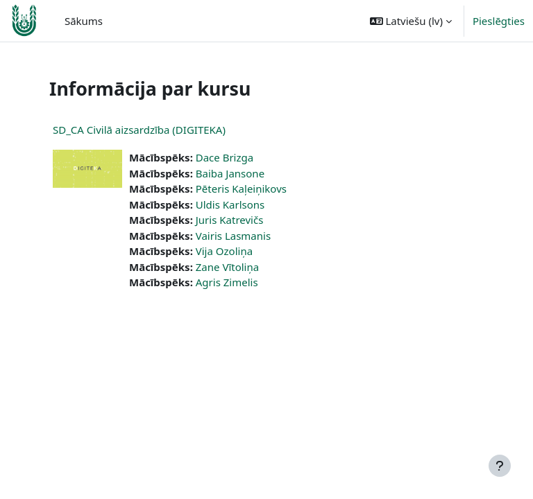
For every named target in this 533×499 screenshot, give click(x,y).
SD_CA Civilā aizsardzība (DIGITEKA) (139, 130)
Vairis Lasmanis (233, 236)
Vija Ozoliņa (224, 251)
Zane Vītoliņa (227, 267)
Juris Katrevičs (230, 220)
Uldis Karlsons (230, 204)
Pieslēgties (499, 21)
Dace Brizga (224, 157)
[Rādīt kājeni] (500, 466)
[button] (411, 21)
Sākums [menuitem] (84, 21)
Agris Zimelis (227, 282)
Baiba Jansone (230, 173)
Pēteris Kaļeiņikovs (241, 188)
